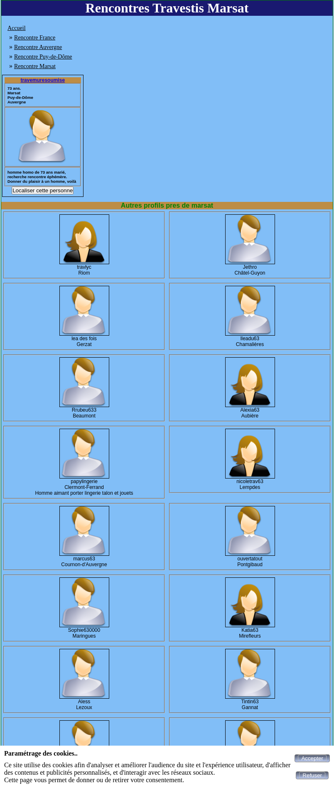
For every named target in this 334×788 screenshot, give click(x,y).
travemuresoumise (42, 80)
